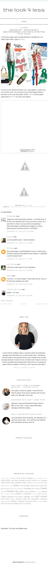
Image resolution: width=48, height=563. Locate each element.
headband (37, 488)
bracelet (34, 480)
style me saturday (30, 499)
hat (33, 488)
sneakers (19, 499)
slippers (12, 499)
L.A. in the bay (12, 264)
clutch (45, 483)
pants (40, 494)
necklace (18, 494)
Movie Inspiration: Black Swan (26, 414)
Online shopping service (40, 478)
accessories (6, 480)
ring (16, 497)
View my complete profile (24, 367)
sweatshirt (21, 501)
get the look (5, 488)
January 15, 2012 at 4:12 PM (20, 243)
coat (2, 486)
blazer (17, 480)
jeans (27, 491)
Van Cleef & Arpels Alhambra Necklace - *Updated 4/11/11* (25, 386)
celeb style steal (7, 483)
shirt (37, 496)
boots (28, 480)
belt (12, 480)
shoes (43, 496)
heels (44, 488)
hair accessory (18, 488)
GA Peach (10, 248)
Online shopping (27, 478)
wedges (16, 503)
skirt (7, 499)
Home (24, 21)
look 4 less (28, 206)
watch (10, 503)
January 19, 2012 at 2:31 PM (20, 284)
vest (6, 503)
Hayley (9, 276)
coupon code (8, 485)
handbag (27, 488)
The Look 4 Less (24, 9)
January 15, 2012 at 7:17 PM (20, 259)
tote (38, 501)
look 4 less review (7, 494)
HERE (22, 39)
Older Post (6, 304)
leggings (44, 491)
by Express (27, 151)
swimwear (28, 501)
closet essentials (37, 482)
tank (34, 501)
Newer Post (41, 304)
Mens (18, 478)
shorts (3, 499)
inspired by (16, 206)
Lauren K (10, 237)
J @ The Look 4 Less (14, 289)
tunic (41, 501)
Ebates (14, 478)
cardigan (44, 480)
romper (20, 497)
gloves (12, 488)
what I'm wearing (25, 503)
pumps (45, 494)
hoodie (3, 491)
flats (28, 486)
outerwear (27, 494)
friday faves (35, 486)
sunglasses (43, 499)
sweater (13, 501)
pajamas (35, 494)
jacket (21, 491)
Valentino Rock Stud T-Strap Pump (28, 400)
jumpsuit (38, 491)
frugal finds (43, 486)
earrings (23, 486)
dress (16, 485)
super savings (5, 501)
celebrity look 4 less (23, 483)
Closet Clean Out (6, 478)
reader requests (7, 497)
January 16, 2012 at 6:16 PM (20, 270)
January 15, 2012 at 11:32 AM (20, 231)
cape (39, 480)
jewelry (32, 491)
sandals (27, 497)
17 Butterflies (11, 216)
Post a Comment (6, 301)
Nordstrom (40, 206)
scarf (32, 497)
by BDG (27, 149)
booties (22, 480)
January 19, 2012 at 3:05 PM (20, 296)
